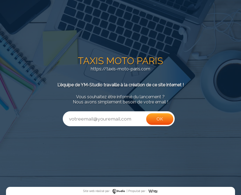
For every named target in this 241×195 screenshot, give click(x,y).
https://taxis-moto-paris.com (120, 69)
